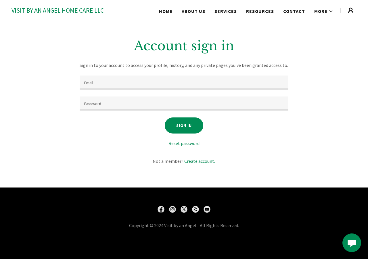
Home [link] (165, 11)
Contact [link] (294, 11)
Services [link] (225, 11)
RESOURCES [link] (260, 11)
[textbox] (184, 83)
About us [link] (193, 11)
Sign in (183, 125)
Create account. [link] (199, 161)
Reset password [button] (184, 143)
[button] (323, 11)
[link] (58, 11)
